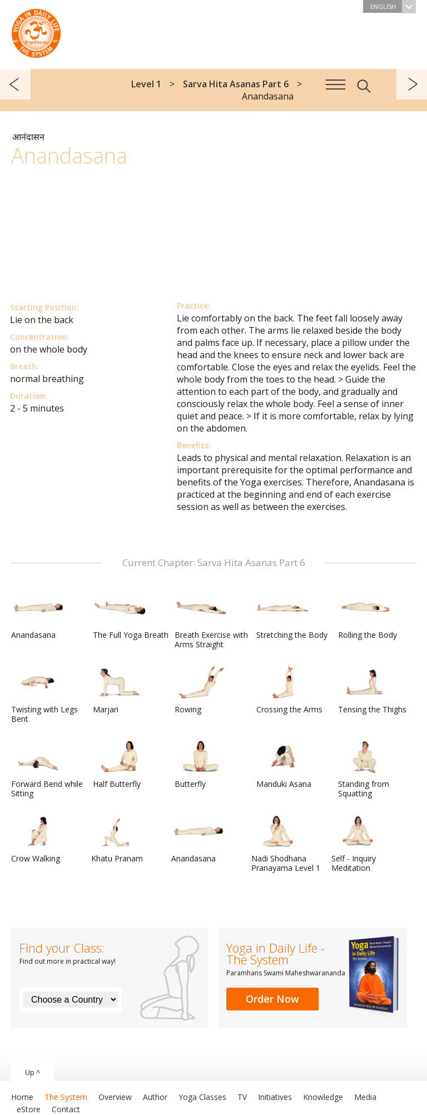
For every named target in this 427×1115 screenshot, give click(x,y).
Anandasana (37, 615)
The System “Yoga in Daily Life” (36, 30)
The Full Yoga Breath (130, 615)
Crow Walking (37, 839)
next (411, 84)
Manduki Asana (283, 764)
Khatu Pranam (118, 839)
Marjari (119, 690)
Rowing (201, 690)
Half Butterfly (119, 764)
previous (15, 84)
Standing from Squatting (364, 769)
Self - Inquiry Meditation (358, 844)
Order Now (272, 998)
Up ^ (32, 1072)
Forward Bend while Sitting (47, 769)
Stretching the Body (291, 615)
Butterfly (201, 764)
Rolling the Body (367, 615)
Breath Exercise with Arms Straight (211, 620)
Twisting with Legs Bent (44, 695)
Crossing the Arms (289, 690)
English (393, 6)
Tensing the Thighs (372, 690)
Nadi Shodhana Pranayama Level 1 (285, 844)
